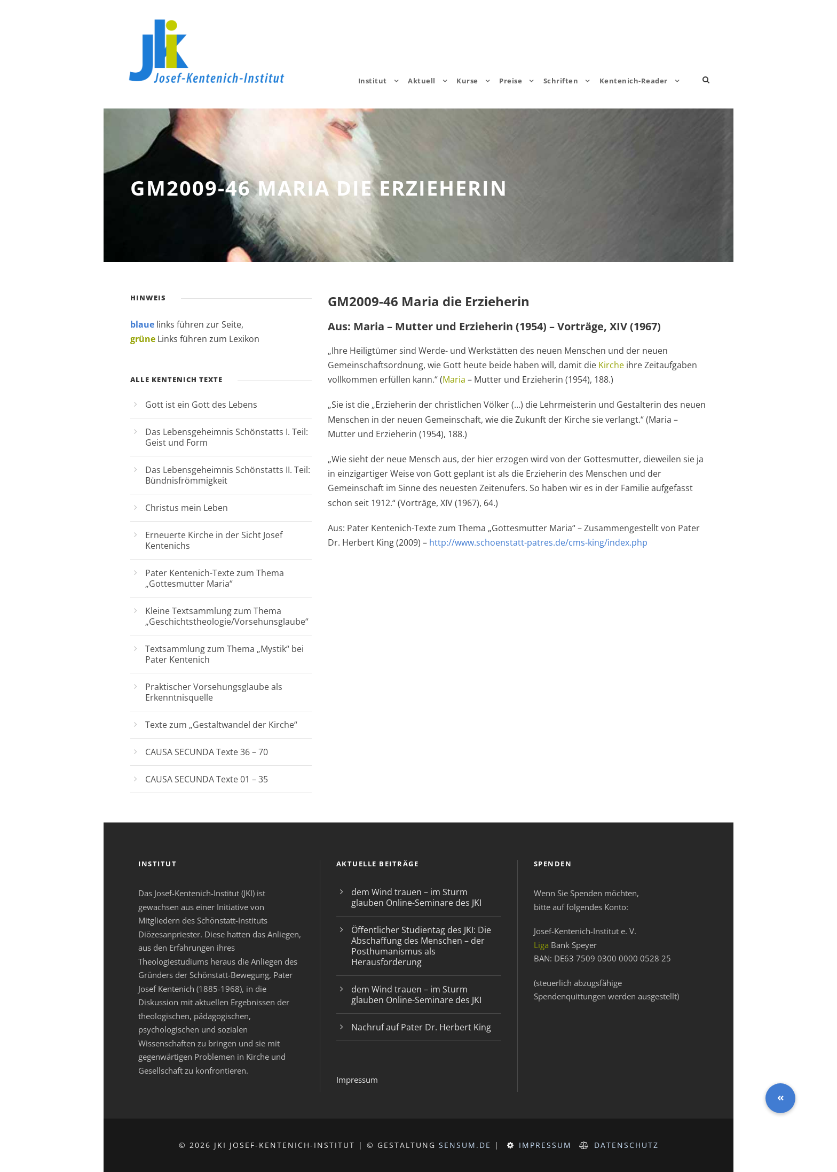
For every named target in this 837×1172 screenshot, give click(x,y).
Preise (510, 81)
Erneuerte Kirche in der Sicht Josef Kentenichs (213, 540)
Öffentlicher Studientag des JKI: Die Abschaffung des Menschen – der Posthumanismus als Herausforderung (421, 946)
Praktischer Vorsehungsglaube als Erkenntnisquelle (213, 692)
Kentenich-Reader (633, 81)
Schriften (561, 81)
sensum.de (465, 1145)
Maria (454, 379)
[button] (780, 1098)
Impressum (357, 1079)
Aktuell (422, 81)
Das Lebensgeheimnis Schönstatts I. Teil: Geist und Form (226, 437)
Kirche (611, 365)
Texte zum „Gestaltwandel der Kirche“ (221, 725)
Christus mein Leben (186, 508)
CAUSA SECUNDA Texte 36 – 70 (206, 752)
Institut (372, 81)
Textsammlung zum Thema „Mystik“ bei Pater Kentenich (224, 654)
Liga (541, 945)
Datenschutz (626, 1145)
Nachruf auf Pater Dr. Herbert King (421, 1027)
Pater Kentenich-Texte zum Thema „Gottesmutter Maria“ (214, 578)
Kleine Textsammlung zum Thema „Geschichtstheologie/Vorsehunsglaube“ (227, 616)
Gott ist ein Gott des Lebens (201, 404)
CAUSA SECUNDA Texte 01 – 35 (206, 779)
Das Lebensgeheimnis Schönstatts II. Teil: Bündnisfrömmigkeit (227, 475)
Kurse (467, 81)
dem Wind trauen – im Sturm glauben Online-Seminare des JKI (416, 897)
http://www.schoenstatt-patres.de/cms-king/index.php (538, 542)
